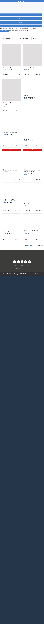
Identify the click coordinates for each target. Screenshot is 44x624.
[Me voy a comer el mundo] (11, 123)
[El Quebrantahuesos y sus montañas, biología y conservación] (32, 158)
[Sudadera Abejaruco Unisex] (11, 90)
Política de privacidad (36, 273)
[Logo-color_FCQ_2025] (22, 3)
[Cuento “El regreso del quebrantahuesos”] (32, 221)
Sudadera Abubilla (29, 68)
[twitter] (20, 1)
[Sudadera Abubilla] (32, 55)
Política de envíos (21, 274)
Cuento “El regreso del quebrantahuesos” (31, 231)
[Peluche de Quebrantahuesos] (32, 86)
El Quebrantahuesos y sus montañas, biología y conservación (32, 171)
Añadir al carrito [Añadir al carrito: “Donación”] (28, 210)
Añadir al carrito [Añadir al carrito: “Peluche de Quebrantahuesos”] (28, 111)
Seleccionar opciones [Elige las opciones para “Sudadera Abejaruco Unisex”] (6, 111)
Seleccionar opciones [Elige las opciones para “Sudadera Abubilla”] (27, 75)
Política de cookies (13, 274)
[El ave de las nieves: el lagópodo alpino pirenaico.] (11, 190)
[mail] (29, 261)
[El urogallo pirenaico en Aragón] (11, 158)
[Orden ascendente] (17, 38)
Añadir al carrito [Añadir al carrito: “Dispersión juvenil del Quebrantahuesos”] (7, 239)
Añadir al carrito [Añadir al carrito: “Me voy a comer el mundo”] (7, 145)
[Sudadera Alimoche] (11, 55)
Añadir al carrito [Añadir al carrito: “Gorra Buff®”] (28, 145)
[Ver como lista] (36, 38)
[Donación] (32, 192)
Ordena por (7, 38)
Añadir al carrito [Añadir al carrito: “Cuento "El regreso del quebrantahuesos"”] (28, 239)
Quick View (18, 74)
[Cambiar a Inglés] (30, 31)
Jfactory (32, 274)
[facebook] (18, 1)
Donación (27, 204)
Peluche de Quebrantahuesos (29, 96)
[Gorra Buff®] (32, 126)
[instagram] (25, 1)
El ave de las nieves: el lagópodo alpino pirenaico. (11, 200)
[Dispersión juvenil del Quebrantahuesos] (11, 222)
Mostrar (24, 38)
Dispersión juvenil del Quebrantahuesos (9, 232)
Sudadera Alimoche (9, 68)
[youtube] (23, 1)
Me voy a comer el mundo (11, 133)
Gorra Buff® (27, 139)
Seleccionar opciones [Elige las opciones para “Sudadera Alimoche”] (6, 75)
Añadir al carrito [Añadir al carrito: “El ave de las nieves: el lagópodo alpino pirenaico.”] (7, 210)
